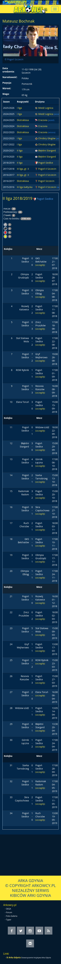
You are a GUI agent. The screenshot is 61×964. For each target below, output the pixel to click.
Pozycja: (7, 82)
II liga (19, 150)
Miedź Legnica (45, 107)
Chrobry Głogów (47, 138)
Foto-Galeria (11, 916)
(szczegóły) (40, 265)
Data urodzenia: (8, 70)
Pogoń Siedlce (45, 162)
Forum (9, 912)
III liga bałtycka (24, 187)
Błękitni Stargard (47, 150)
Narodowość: (9, 77)
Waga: (5, 93)
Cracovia (43, 120)
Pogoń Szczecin (46, 180)
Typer (8, 919)
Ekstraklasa (23, 120)
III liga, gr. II (23, 168)
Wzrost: (6, 88)
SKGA (8, 908)
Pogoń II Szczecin (47, 168)
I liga (19, 107)
